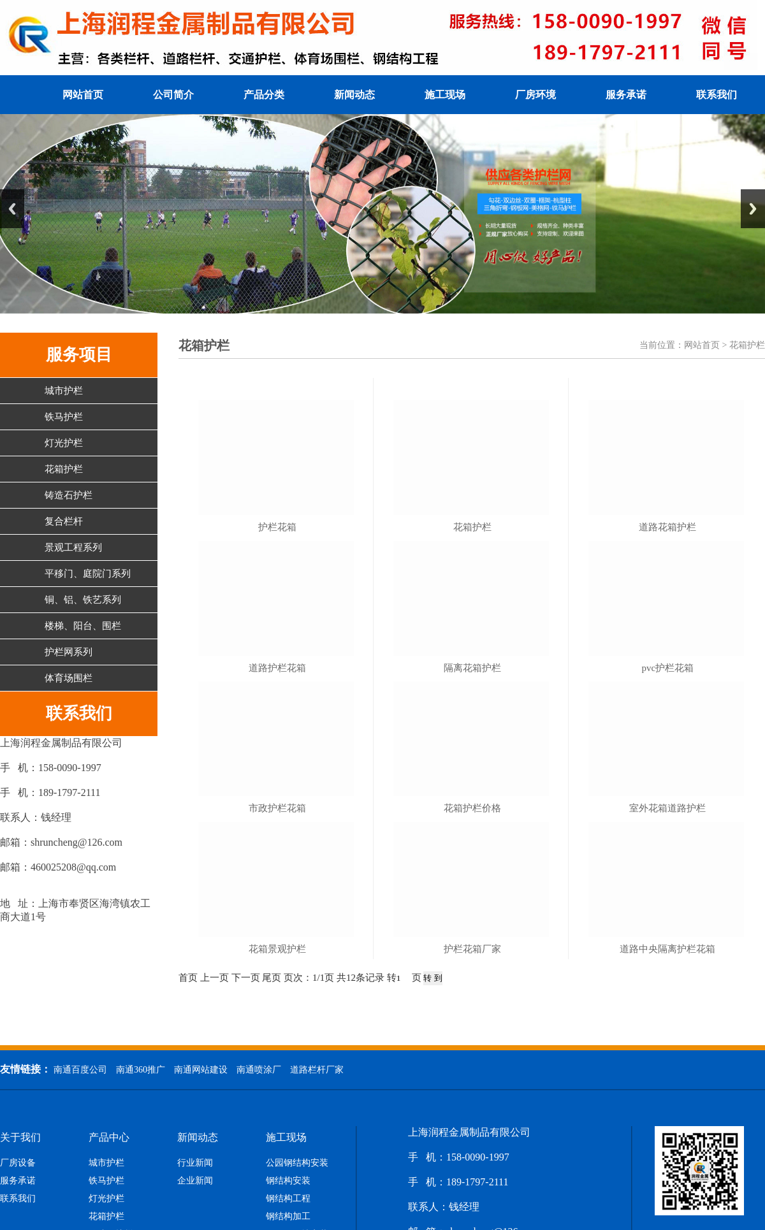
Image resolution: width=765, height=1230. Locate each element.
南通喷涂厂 (259, 1069)
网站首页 (82, 94)
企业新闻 (195, 1180)
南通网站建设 (201, 1069)
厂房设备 (18, 1163)
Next (753, 208)
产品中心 (109, 1137)
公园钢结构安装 (297, 1163)
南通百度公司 (80, 1069)
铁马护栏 (64, 417)
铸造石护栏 (68, 495)
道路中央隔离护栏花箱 (667, 949)
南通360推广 (140, 1069)
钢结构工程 (288, 1198)
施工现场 (445, 94)
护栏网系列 (68, 652)
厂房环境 (535, 94)
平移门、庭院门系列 (88, 573)
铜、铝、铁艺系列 (83, 600)
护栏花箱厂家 (472, 949)
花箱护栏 (64, 469)
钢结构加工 (288, 1216)
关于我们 (20, 1137)
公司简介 (173, 94)
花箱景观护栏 (277, 949)
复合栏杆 (64, 521)
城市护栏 (64, 391)
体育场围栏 (68, 678)
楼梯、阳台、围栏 (83, 626)
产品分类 (264, 94)
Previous (12, 208)
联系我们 (716, 94)
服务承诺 (626, 94)
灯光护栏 (64, 443)
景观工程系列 (73, 547)
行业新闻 (195, 1163)
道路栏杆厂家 (317, 1069)
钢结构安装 (288, 1180)
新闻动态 (354, 94)
